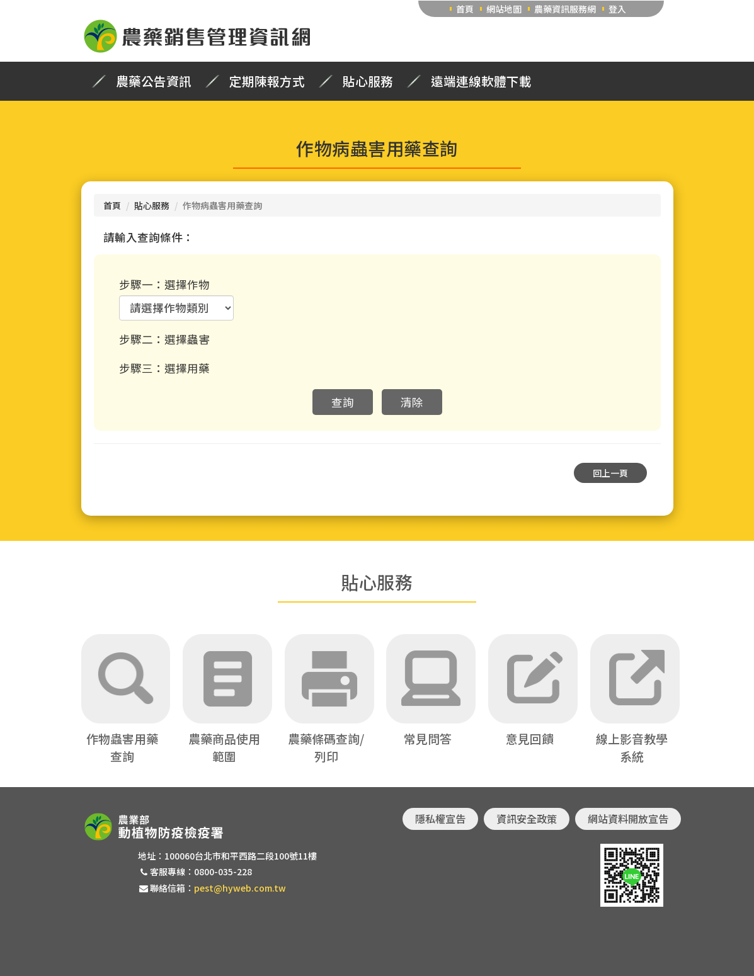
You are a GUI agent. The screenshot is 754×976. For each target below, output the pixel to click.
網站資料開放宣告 (628, 818)
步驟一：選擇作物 (164, 284)
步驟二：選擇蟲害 (164, 339)
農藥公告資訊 (153, 81)
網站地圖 (504, 9)
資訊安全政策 (526, 818)
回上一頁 (610, 473)
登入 (617, 9)
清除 (412, 402)
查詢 (342, 402)
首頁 (465, 9)
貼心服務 (368, 81)
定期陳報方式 (267, 81)
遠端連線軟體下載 (481, 81)
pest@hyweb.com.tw (240, 888)
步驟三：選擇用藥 (164, 368)
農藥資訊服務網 (565, 9)
